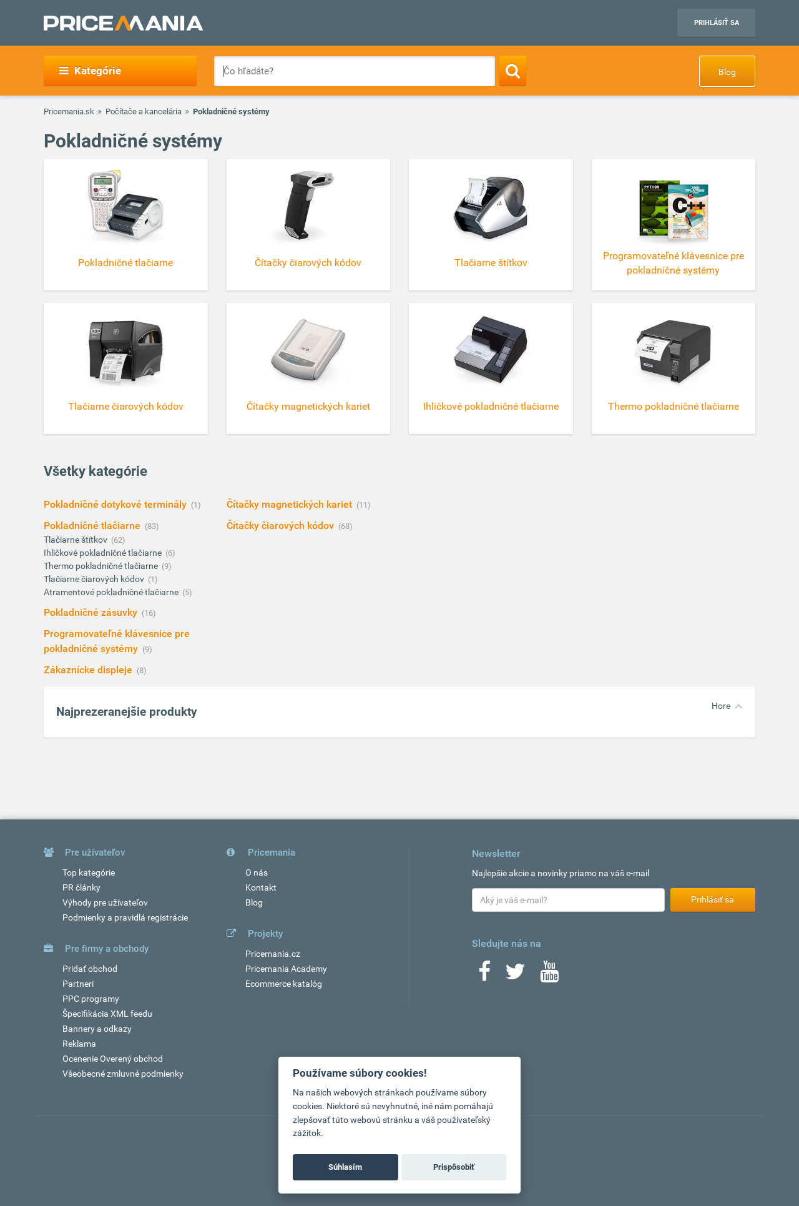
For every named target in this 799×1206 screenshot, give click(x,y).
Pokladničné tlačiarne (93, 525)
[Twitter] (515, 975)
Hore (721, 706)
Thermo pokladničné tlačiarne (102, 566)
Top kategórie (88, 872)
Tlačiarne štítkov (76, 540)
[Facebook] (484, 975)
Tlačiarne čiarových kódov (95, 579)
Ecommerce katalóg (283, 984)
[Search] (512, 71)
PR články (81, 887)
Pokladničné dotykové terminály (116, 504)
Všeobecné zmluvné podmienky (123, 1074)
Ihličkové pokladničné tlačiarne (104, 553)
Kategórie (90, 70)
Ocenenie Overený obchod (112, 1059)
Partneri (78, 984)
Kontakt (261, 887)
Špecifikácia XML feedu (107, 1014)
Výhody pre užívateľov (105, 902)
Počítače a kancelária (143, 111)
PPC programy (90, 999)
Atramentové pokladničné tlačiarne (112, 592)
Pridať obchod (89, 969)
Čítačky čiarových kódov (281, 525)
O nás (256, 872)
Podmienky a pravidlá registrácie (125, 917)
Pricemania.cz (272, 954)
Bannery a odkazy (97, 1029)
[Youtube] (549, 975)
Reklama (79, 1044)
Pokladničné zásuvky (92, 612)
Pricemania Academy (286, 969)
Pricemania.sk (69, 111)
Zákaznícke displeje (89, 670)
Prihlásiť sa (716, 23)
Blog (727, 72)
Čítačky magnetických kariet (291, 504)
